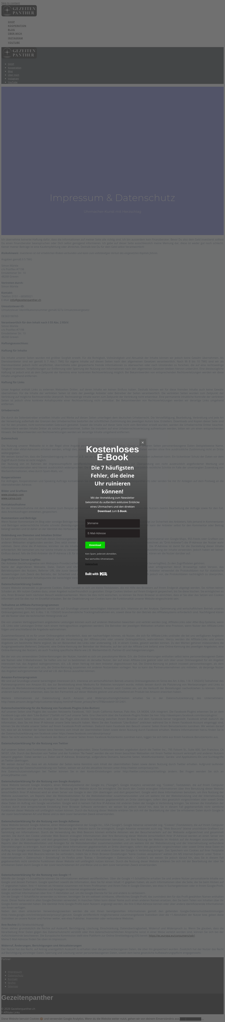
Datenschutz (91, 563)
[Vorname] (112, 523)
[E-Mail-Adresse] (112, 533)
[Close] (142, 442)
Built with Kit (96, 574)
